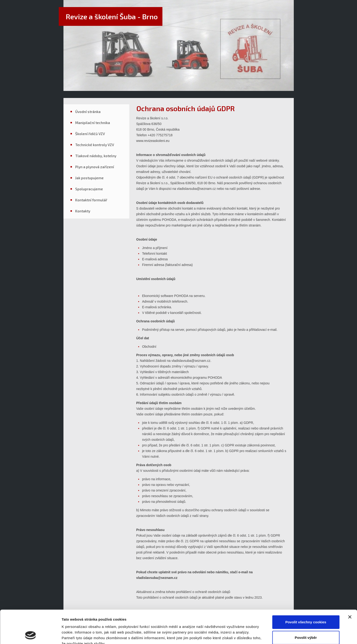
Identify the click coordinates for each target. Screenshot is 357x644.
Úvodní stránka (88, 111)
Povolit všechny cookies (305, 591)
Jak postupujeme (89, 178)
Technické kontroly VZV (94, 145)
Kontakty (82, 211)
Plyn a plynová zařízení (94, 167)
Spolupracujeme (89, 189)
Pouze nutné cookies (305, 622)
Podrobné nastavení (79, 635)
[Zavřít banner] (349, 585)
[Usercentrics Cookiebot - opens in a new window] (30, 634)
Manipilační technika (92, 123)
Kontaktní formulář (91, 200)
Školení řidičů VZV (90, 134)
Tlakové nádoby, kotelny (95, 156)
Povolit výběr (306, 606)
